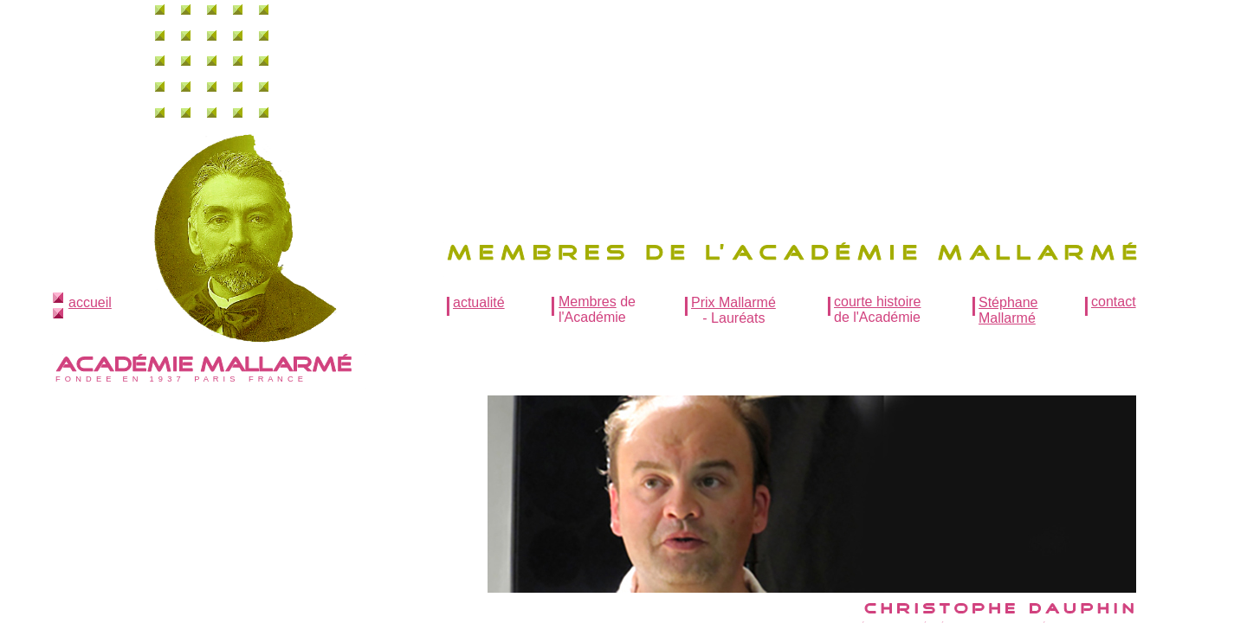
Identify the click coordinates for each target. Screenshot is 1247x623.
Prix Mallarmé (733, 302)
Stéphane (1008, 302)
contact (1113, 301)
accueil (90, 302)
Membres (588, 301)
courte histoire (877, 301)
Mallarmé (1007, 318)
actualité (479, 302)
